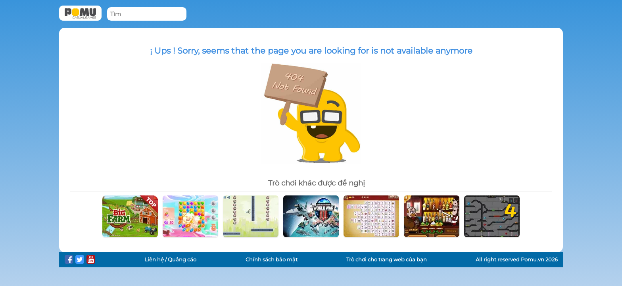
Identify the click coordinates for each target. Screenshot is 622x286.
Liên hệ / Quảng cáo (170, 260)
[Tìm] (146, 14)
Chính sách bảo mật (272, 260)
